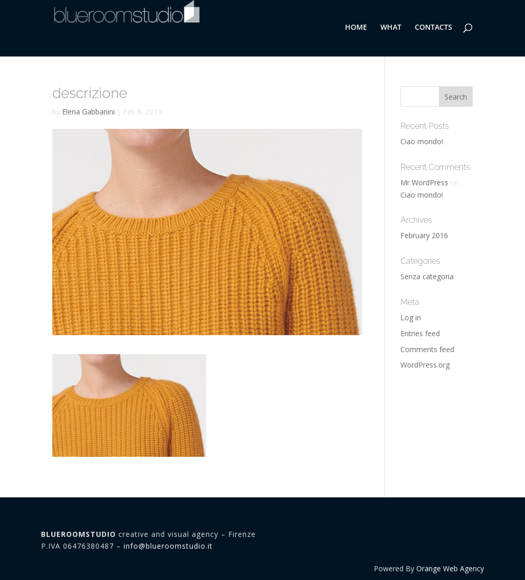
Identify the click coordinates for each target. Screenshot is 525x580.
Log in (410, 317)
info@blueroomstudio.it (168, 546)
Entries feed (420, 333)
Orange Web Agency (450, 568)
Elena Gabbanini (88, 112)
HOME (356, 28)
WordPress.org (425, 365)
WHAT (390, 28)
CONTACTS (433, 28)
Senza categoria (427, 276)
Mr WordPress (424, 182)
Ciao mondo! (421, 141)
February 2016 (424, 235)
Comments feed (427, 349)
